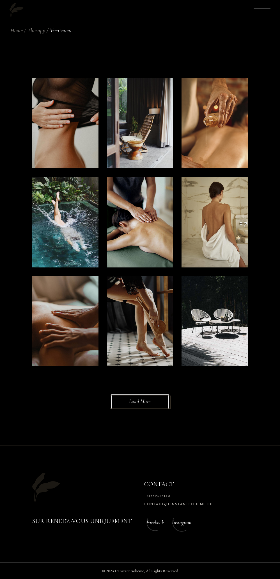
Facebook (155, 522)
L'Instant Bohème (129, 570)
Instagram (181, 522)
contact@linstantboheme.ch (178, 504)
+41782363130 (157, 496)
